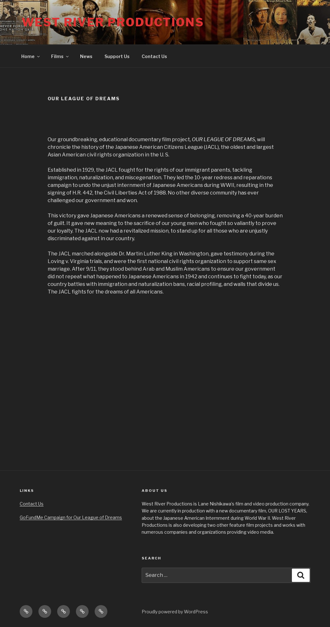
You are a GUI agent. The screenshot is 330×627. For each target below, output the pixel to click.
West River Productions (113, 22)
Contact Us (154, 56)
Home (31, 56)
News (86, 56)
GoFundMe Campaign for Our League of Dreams (71, 517)
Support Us (117, 56)
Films (60, 56)
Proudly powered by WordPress (175, 611)
